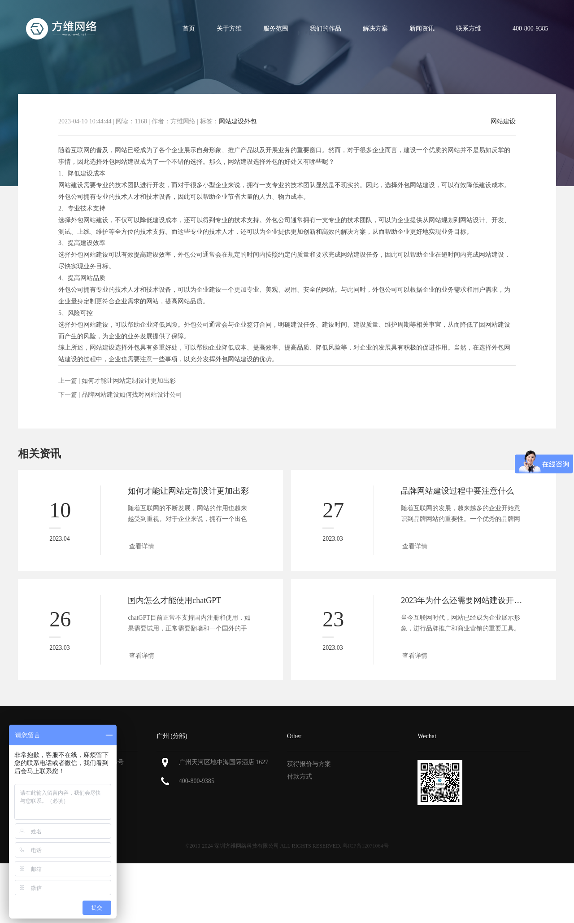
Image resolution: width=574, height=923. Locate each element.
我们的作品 (325, 28)
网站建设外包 (238, 121)
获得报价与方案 (309, 764)
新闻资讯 (422, 28)
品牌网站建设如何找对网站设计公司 (132, 394)
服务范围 (275, 28)
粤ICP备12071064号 (366, 846)
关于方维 (229, 28)
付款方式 (299, 776)
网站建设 (503, 121)
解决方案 (375, 28)
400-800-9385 (196, 781)
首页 (189, 28)
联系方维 (468, 28)
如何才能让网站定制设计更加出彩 (129, 380)
